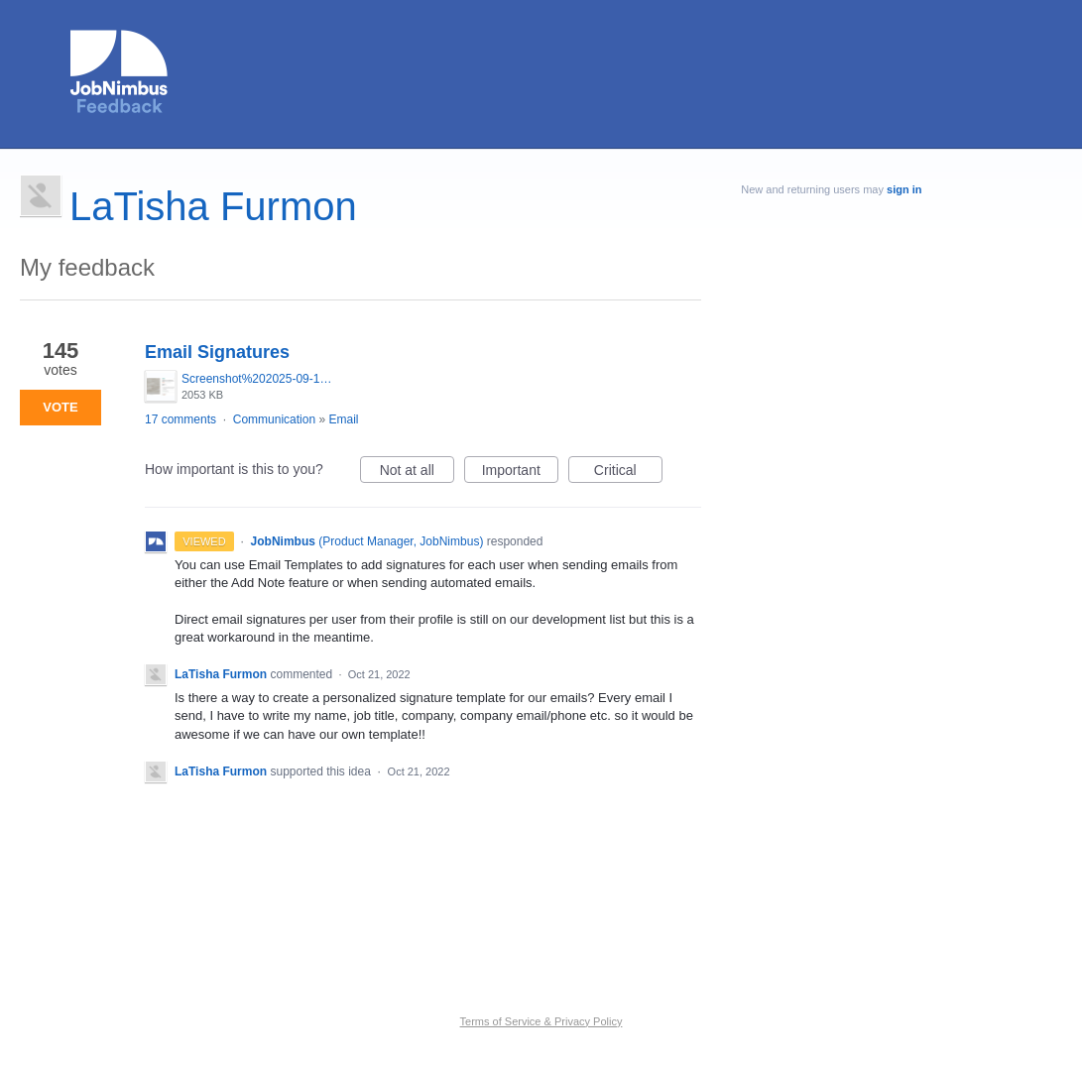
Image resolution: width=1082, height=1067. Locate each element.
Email (343, 419)
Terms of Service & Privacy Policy (541, 1021)
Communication (274, 419)
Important (520, 473)
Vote (60, 407)
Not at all (417, 473)
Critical (628, 473)
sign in (904, 189)
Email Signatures (217, 352)
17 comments (180, 419)
